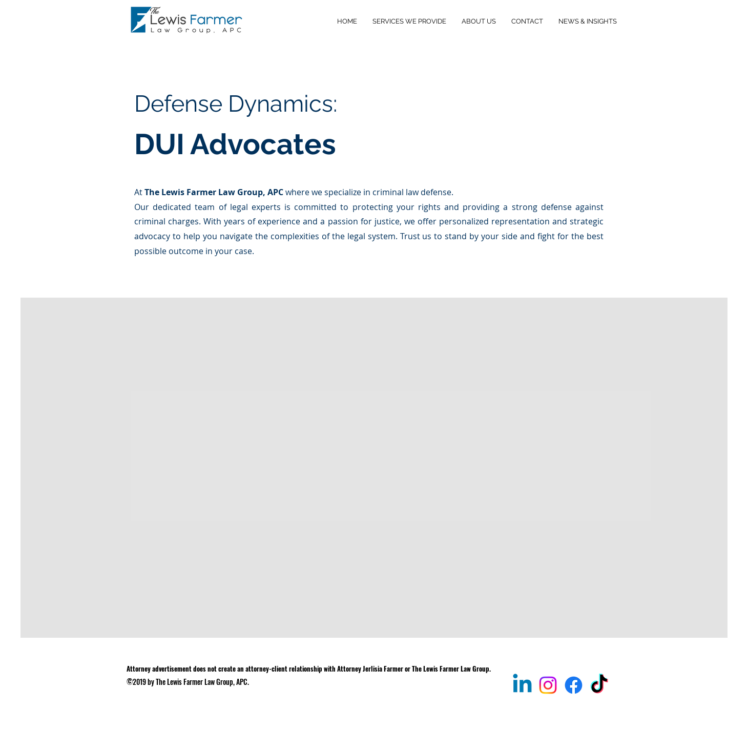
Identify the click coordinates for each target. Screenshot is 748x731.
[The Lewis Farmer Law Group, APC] (573, 685)
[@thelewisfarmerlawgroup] (547, 685)
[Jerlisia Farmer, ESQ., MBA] (522, 685)
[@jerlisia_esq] (599, 685)
